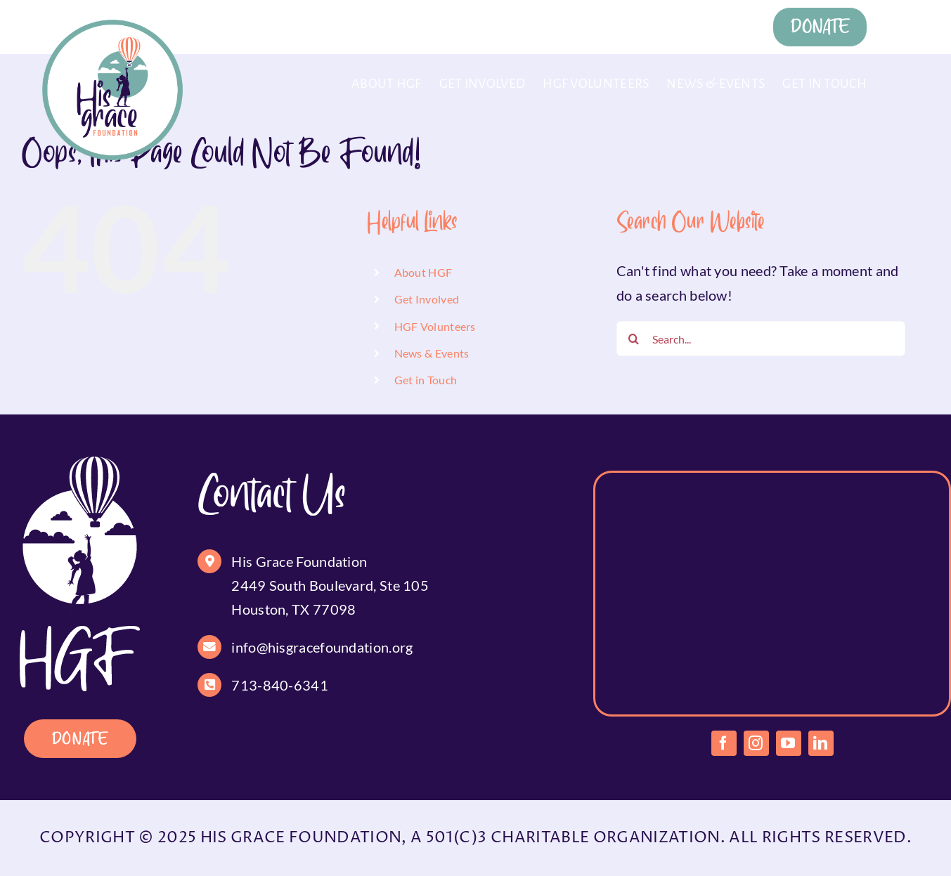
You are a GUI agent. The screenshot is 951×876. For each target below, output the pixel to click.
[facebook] (724, 743)
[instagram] (756, 743)
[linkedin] (821, 743)
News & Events (432, 353)
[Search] (634, 338)
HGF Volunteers (435, 326)
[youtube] (788, 743)
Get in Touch (426, 379)
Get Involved (427, 299)
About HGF (423, 272)
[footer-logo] (80, 463)
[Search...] (760, 338)
